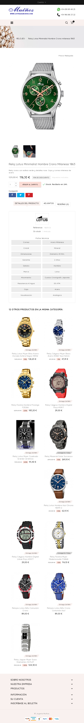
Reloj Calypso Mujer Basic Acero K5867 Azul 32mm (59, 354)
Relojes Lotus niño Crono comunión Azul (58, 609)
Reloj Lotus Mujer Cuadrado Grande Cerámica (25, 457)
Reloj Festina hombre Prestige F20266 (25, 406)
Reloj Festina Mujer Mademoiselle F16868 (58, 558)
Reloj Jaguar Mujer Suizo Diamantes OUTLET (25, 660)
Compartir (12, 195)
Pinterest (29, 195)
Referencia (37, 228)
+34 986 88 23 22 (66, 15)
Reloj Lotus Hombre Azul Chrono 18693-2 (59, 506)
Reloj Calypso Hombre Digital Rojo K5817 (58, 406)
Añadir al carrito (30, 184)
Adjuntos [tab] (49, 203)
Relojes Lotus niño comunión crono (25, 609)
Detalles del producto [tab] (27, 203)
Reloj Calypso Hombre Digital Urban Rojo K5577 (25, 558)
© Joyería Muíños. (42, 713)
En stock (37, 231)
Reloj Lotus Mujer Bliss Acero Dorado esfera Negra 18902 (25, 354)
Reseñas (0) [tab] (63, 204)
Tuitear (20, 195)
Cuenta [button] (42, 2)
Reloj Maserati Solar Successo (59, 456)
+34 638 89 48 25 (66, 9)
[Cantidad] (12, 184)
